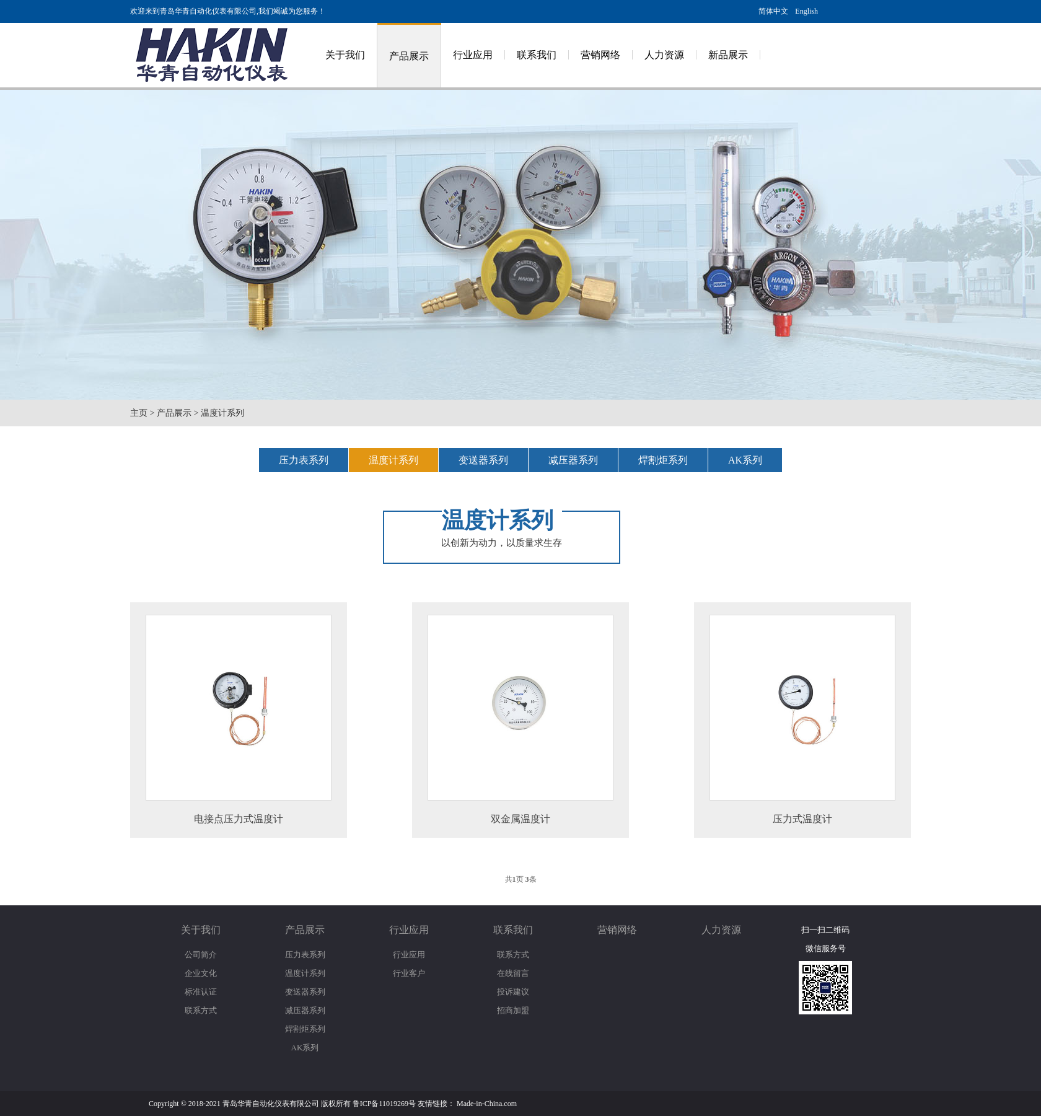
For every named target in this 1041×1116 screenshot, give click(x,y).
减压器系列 (573, 460)
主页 (138, 413)
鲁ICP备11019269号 (384, 1103)
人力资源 (664, 54)
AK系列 (745, 460)
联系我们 (536, 54)
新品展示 (728, 54)
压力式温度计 (802, 819)
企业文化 (201, 973)
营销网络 (600, 54)
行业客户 (409, 973)
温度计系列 (222, 413)
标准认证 (201, 991)
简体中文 (773, 11)
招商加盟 (513, 1010)
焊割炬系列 (663, 460)
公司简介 (201, 954)
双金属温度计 (520, 819)
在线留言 (513, 973)
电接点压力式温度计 (238, 819)
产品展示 (409, 56)
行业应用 (473, 54)
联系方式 (201, 1010)
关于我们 (345, 54)
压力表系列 (303, 460)
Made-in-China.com (487, 1103)
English (806, 11)
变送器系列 (483, 460)
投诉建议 (513, 991)
